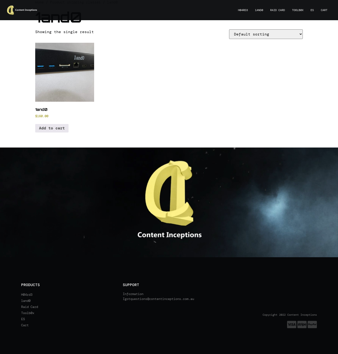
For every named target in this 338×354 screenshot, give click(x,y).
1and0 (259, 10)
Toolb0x (297, 10)
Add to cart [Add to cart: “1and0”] (52, 128)
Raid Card (277, 10)
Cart (324, 10)
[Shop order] (266, 34)
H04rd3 (243, 10)
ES (312, 10)
